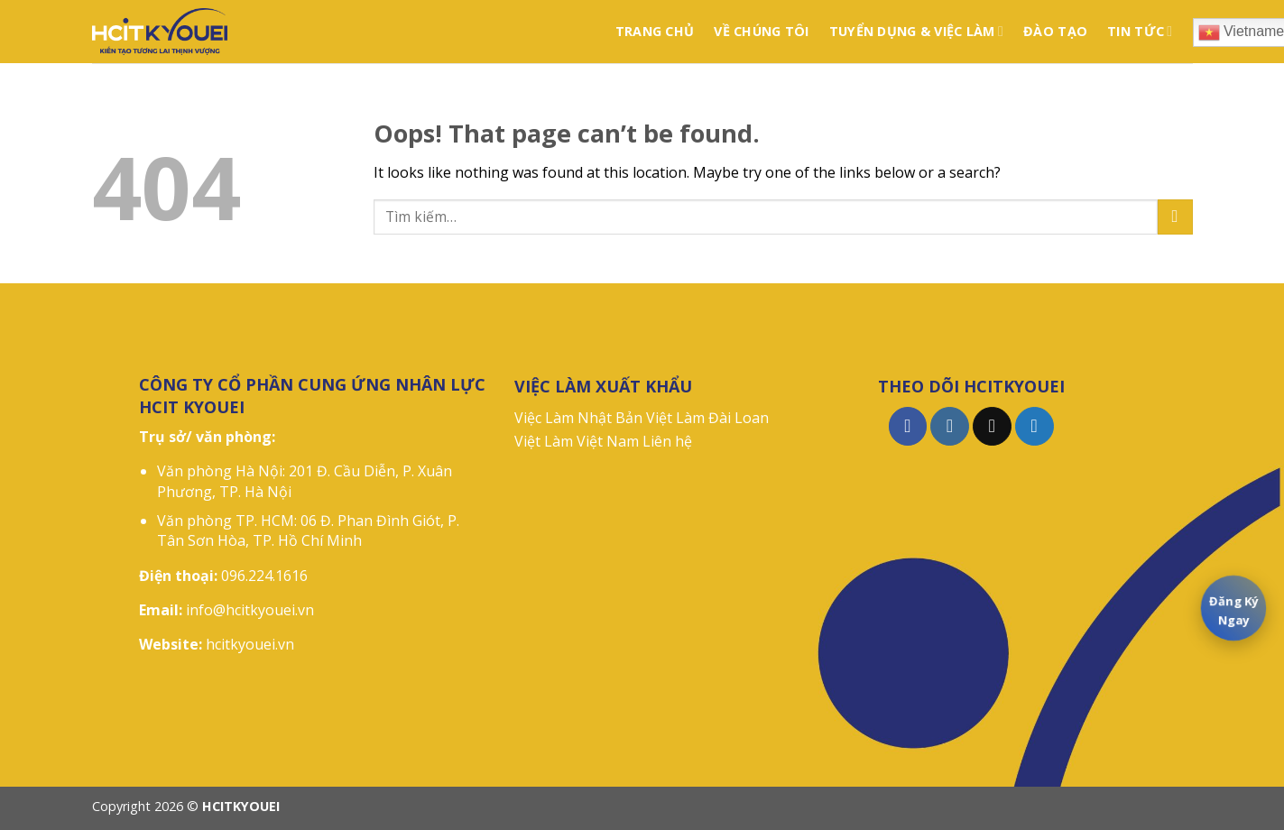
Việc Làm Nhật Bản (578, 418)
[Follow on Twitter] (1034, 426)
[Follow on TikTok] (992, 426)
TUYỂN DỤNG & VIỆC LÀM (916, 32)
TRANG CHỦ (655, 31)
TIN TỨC (1139, 32)
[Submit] (1175, 217)
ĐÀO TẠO (1055, 31)
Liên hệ (667, 441)
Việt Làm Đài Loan (707, 418)
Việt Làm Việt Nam (576, 441)
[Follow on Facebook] (908, 426)
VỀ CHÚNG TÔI (761, 31)
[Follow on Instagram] (949, 426)
